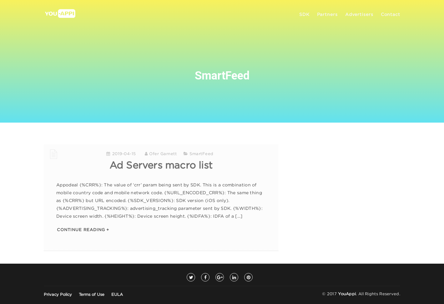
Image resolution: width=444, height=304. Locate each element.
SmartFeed (201, 154)
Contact (390, 15)
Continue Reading (81, 230)
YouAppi (347, 294)
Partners (327, 15)
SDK (304, 15)
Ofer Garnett (163, 154)
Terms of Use (91, 294)
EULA (117, 294)
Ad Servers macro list (161, 165)
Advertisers (359, 15)
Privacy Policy (58, 294)
